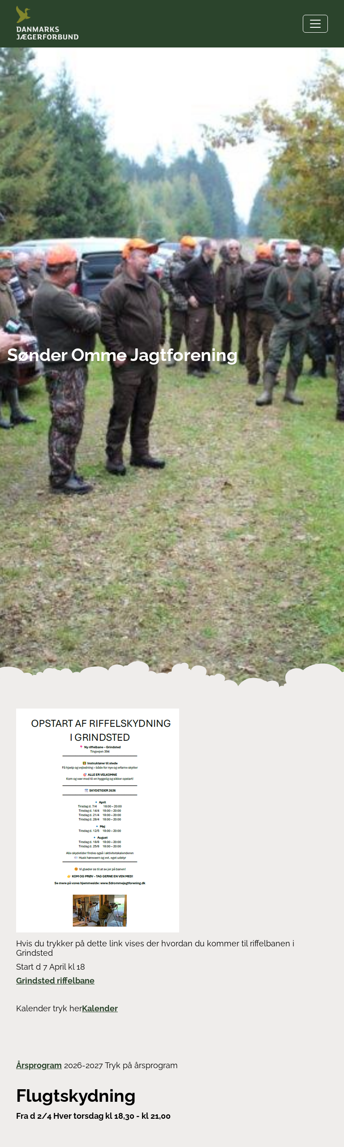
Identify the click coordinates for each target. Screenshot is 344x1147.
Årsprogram (39, 1065)
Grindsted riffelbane (55, 980)
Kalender (100, 1008)
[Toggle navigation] (315, 24)
